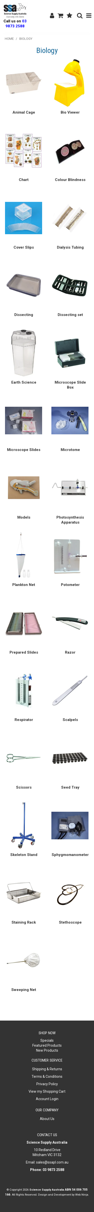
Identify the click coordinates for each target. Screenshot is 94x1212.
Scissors (24, 787)
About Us (47, 1119)
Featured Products (47, 1045)
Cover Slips (24, 247)
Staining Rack (24, 922)
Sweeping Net (23, 990)
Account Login (47, 1099)
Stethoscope (70, 922)
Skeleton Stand (23, 855)
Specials (47, 1040)
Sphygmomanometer (70, 855)
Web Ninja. (82, 1194)
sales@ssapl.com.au (52, 1162)
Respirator (24, 720)
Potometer (70, 585)
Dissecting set (70, 315)
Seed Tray (70, 787)
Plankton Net (23, 585)
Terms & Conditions (47, 1076)
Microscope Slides (23, 450)
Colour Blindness (70, 180)
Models (23, 517)
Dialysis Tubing (70, 247)
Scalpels (70, 720)
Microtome (70, 450)
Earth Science (23, 382)
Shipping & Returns (47, 1069)
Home (9, 39)
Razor (70, 652)
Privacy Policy (47, 1084)
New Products (47, 1050)
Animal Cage (24, 112)
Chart (24, 180)
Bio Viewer (70, 112)
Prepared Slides (24, 652)
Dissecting (23, 315)
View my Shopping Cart (47, 1091)
